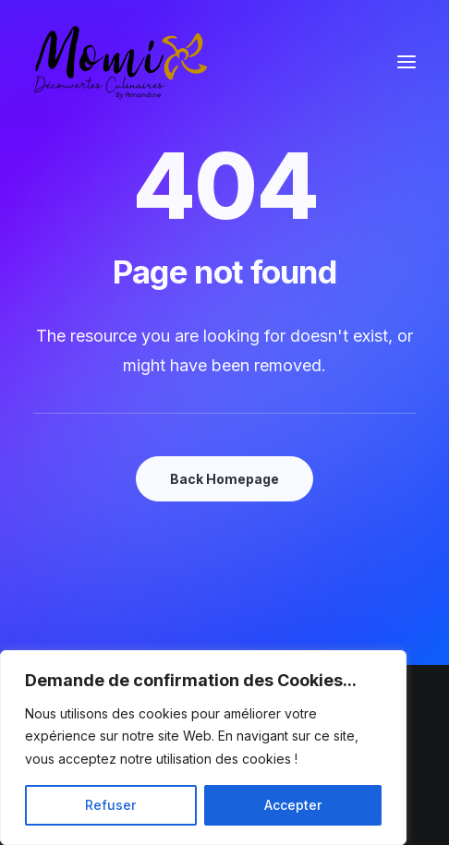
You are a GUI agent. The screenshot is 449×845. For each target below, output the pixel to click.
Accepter (293, 805)
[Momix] (120, 62)
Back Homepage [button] (224, 479)
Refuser (110, 805)
